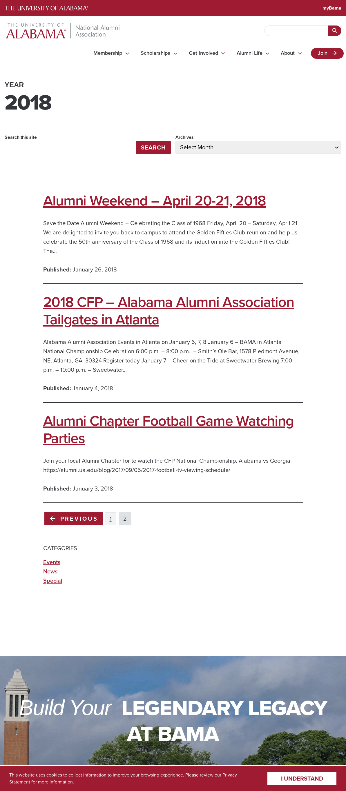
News (50, 571)
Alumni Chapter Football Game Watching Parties (168, 429)
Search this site (21, 137)
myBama (332, 8)
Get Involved (203, 53)
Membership (107, 53)
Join (322, 53)
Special (52, 580)
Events (51, 562)
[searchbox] (296, 30)
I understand (302, 778)
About (288, 53)
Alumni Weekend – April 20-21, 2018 (154, 200)
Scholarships (155, 53)
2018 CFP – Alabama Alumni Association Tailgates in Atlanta (168, 310)
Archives (184, 137)
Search (153, 147)
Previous (74, 518)
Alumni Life (249, 53)
